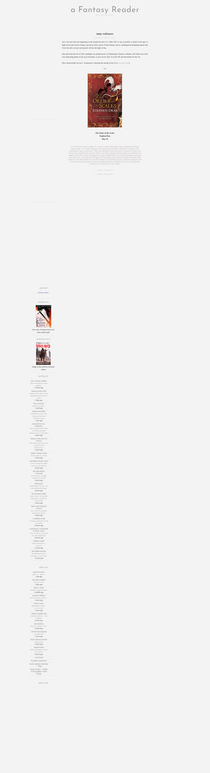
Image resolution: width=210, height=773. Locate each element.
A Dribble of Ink (39, 519)
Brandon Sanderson (39, 661)
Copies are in (38, 642)
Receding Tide (38, 634)
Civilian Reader (39, 541)
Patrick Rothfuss (38, 596)
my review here (123, 63)
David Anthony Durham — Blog (39, 665)
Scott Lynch (39, 658)
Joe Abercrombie (38, 580)
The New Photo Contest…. (39, 598)
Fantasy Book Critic (38, 391)
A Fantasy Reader (43, 292)
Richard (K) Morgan (39, 632)
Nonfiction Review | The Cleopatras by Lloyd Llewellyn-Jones (39, 416)
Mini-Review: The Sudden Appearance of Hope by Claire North (38, 498)
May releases (104, 33)
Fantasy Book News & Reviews (39, 440)
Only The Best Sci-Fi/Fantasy (38, 425)
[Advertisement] (43, 77)
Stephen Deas (39, 647)
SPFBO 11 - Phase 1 (38, 574)
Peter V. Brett (39, 588)
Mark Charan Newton (38, 640)
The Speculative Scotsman (39, 472)
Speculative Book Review (38, 461)
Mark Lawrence (39, 572)
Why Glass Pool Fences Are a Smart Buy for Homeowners (39, 445)
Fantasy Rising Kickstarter (39, 590)
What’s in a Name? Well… (39, 626)
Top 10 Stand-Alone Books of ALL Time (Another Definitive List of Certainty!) (38, 430)
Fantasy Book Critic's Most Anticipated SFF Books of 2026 (39, 395)
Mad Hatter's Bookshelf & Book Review (39, 530)
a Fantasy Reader (105, 10)
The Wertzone (39, 404)
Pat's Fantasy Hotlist (39, 381)
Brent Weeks (39, 603)
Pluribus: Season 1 (38, 406)
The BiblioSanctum (39, 551)
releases (109, 170)
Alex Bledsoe (39, 624)
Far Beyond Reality (39, 494)
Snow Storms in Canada (39, 456)
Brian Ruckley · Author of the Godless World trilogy (39, 671)
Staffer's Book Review (39, 453)
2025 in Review (38, 582)
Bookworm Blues (38, 411)
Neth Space (39, 484)
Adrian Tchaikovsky (39, 614)
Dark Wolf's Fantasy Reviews (38, 507)
